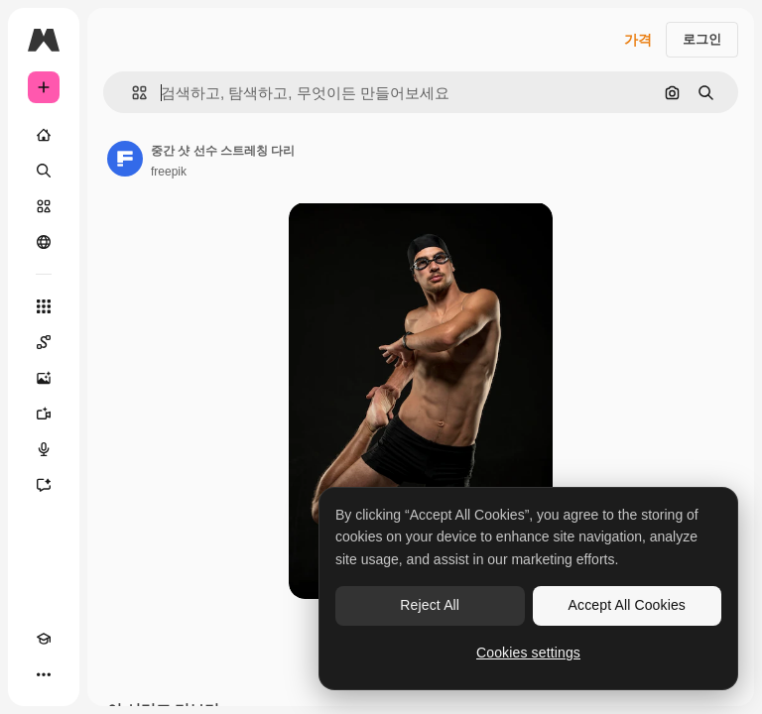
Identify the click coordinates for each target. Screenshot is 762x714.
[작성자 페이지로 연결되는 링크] (125, 159)
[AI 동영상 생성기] (44, 413)
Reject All (429, 605)
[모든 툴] (44, 306)
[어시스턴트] (44, 485)
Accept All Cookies (627, 605)
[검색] (44, 170)
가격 (638, 40)
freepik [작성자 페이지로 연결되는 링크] (169, 171)
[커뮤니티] (44, 242)
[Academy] (44, 638)
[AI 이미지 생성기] (44, 378)
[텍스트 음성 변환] (44, 449)
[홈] (44, 135)
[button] (131, 92)
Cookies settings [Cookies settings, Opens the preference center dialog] (528, 652)
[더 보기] (44, 674)
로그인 (702, 39)
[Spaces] (44, 342)
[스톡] (44, 206)
